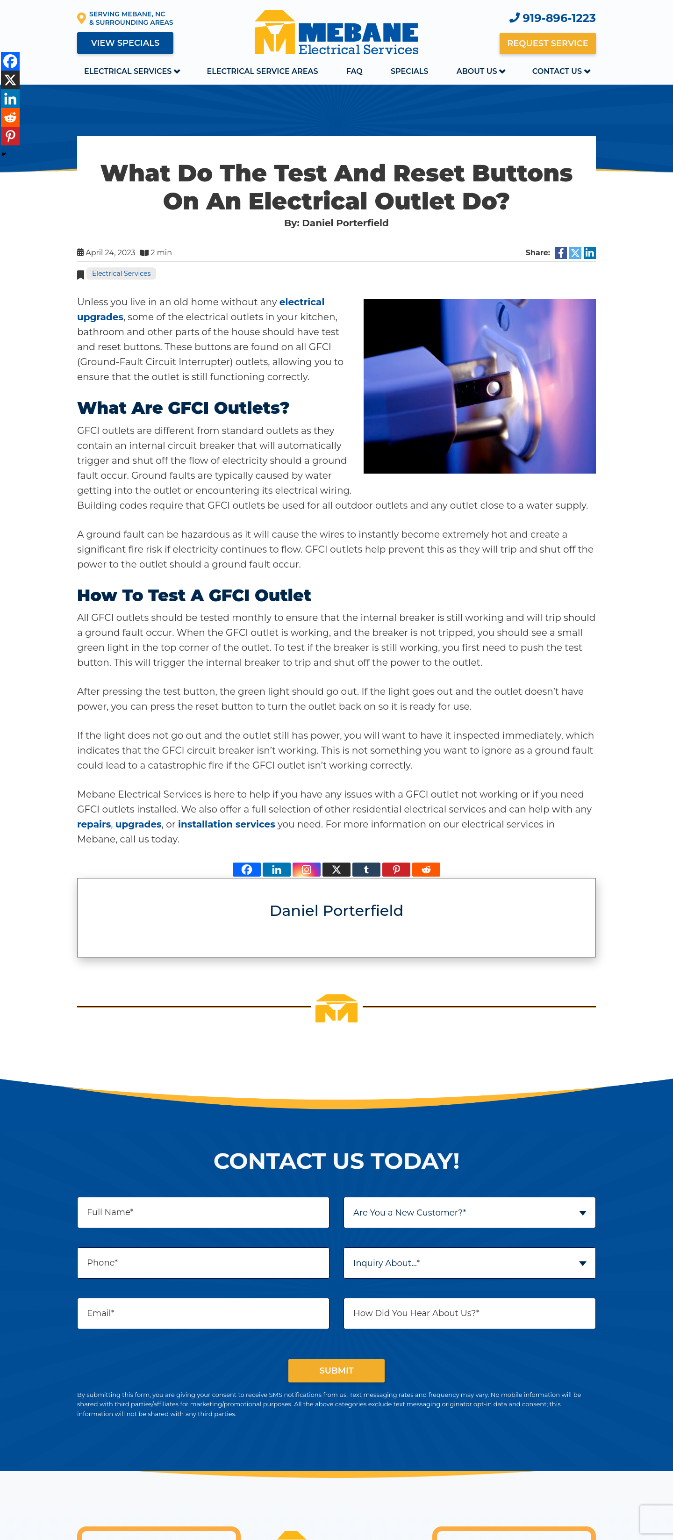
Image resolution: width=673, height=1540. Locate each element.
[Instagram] (307, 870)
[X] (336, 870)
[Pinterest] (396, 870)
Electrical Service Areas (262, 71)
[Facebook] (247, 870)
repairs (94, 824)
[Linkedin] (277, 870)
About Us (477, 71)
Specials (409, 71)
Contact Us (557, 71)
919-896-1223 (552, 18)
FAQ (354, 71)
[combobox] (470, 1212)
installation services (226, 824)
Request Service (547, 43)
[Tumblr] (366, 870)
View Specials (125, 43)
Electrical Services (128, 71)
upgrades (138, 824)
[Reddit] (426, 870)
